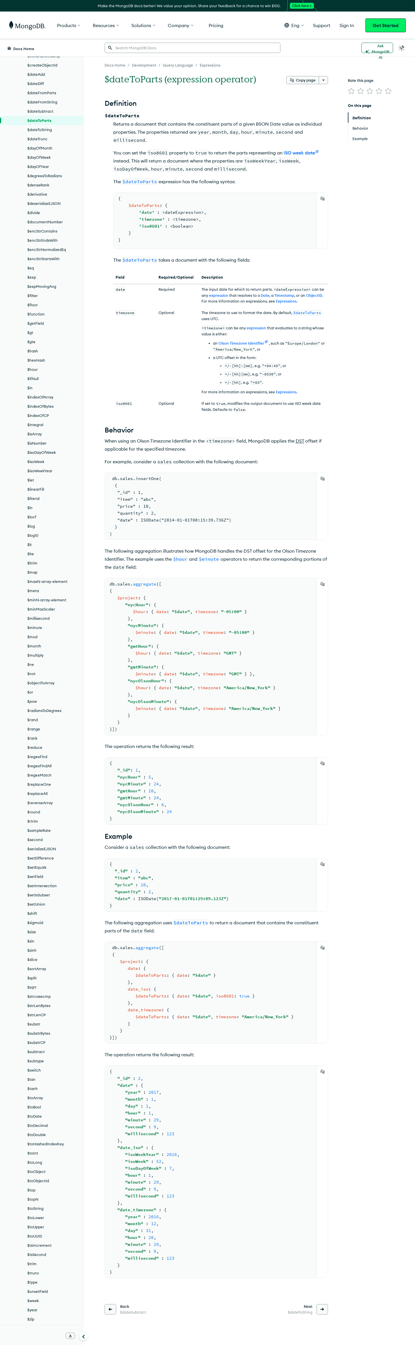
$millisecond (38, 618)
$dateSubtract (40, 111)
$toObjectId (38, 1180)
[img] (351, 91)
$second (35, 839)
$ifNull (33, 378)
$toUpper (35, 1227)
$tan (31, 1079)
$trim (32, 1263)
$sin (30, 941)
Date (265, 295)
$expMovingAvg (41, 286)
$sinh (32, 950)
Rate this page (360, 80)
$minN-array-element (46, 600)
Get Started (386, 25)
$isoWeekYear (39, 471)
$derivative (37, 194)
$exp (31, 277)
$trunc (33, 1273)
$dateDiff (35, 83)
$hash (32, 351)
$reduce (34, 747)
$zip (30, 1319)
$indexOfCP (38, 415)
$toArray (35, 1097)
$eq (30, 268)
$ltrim (32, 563)
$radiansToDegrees (44, 710)
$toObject (36, 1171)
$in (30, 388)
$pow (32, 701)
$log (31, 526)
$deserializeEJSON (44, 203)
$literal (33, 498)
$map (32, 572)
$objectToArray (40, 683)
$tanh (32, 1088)
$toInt (32, 1153)
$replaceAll (37, 793)
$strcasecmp (39, 996)
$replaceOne (39, 784)
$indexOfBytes (40, 406)
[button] (294, 25)
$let (30, 480)
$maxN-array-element (47, 581)
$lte (30, 553)
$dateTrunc (37, 139)
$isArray (34, 434)
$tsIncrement (39, 1245)
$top (31, 1190)
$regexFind (37, 756)
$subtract (36, 1051)
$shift (32, 913)
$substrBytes (38, 1033)
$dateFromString (42, 102)
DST (300, 441)
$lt (29, 544)
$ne (30, 664)
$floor (32, 305)
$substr (33, 1024)
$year (32, 1310)
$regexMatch (39, 775)
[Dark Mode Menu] (402, 48)
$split (32, 978)
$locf (31, 517)
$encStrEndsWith (42, 240)
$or (30, 692)
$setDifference (40, 858)
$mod (32, 636)
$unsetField (37, 1291)
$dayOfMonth (39, 148)
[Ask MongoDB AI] (377, 48)
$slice (32, 959)
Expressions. (286, 301)
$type (32, 1282)
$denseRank (38, 185)
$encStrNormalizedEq (46, 249)
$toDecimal (37, 1125)
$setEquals (36, 867)
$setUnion (36, 904)
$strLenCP (36, 1014)
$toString (35, 1208)
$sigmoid (35, 922)
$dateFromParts (41, 92)
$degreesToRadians (44, 175)
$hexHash (36, 360)
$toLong (34, 1162)
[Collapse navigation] (83, 1336)
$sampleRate (39, 830)
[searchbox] (192, 48)
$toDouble (36, 1134)
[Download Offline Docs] (70, 1336)
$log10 (32, 535)
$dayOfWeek (39, 157)
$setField (35, 876)
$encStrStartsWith (43, 258)
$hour (32, 369)
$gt (30, 332)
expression (218, 295)
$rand (32, 719)
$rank (32, 738)
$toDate (34, 1116)
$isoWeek (35, 461)
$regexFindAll (39, 766)
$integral (35, 424)
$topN (32, 1199)
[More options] (323, 80)
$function (36, 314)
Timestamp (284, 295)
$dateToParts (39, 120)
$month (34, 646)
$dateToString (39, 129)
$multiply (35, 655)
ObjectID (314, 295)
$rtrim (32, 821)
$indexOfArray (40, 397)
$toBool (34, 1107)
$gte (31, 341)
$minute (34, 627)
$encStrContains (42, 231)
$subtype (35, 1061)
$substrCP (36, 1042)
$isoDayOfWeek (41, 452)
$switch (34, 1070)
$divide (33, 212)
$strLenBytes (38, 1005)
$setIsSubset (38, 895)
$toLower (35, 1217)
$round (33, 812)
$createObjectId (42, 65)
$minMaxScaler (41, 609)
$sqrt (31, 987)
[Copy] (322, 198)
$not (31, 673)
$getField (35, 323)
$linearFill (35, 489)
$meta (33, 590)
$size (31, 932)
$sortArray (36, 968)
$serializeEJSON (41, 849)
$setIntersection (42, 885)
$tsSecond (36, 1254)
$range (33, 729)
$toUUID (34, 1236)
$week (33, 1300)
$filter (32, 295)
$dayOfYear (38, 166)
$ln (30, 507)
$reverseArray (40, 802)
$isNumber (37, 443)
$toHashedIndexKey (45, 1144)
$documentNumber (45, 222)
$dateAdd (36, 74)
